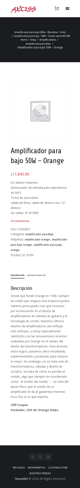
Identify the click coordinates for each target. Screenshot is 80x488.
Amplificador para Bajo (38, 43)
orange (15, 250)
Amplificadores (48, 39)
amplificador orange (37, 239)
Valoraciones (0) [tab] (36, 275)
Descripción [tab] (18, 275)
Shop (33, 39)
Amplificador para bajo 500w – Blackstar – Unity (40, 32)
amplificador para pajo (48, 245)
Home (24, 39)
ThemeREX (21, 479)
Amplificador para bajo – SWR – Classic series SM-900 (42, 35)
